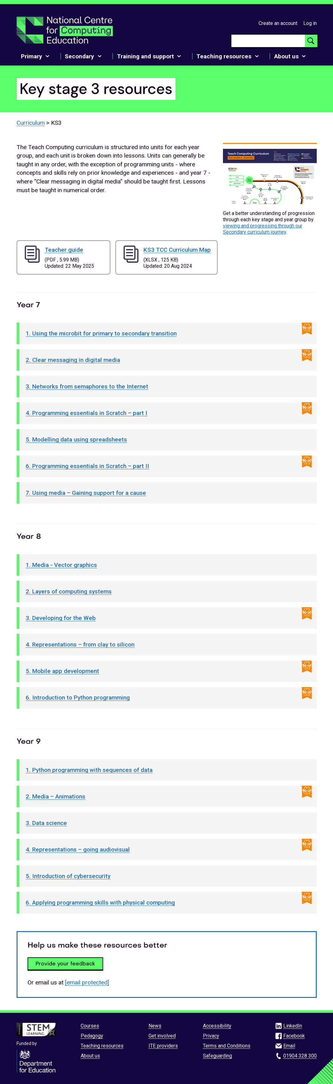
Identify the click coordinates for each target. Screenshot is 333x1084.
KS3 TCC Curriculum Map (177, 249)
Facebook (294, 1036)
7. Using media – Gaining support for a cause (86, 492)
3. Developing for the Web (61, 618)
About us (90, 1056)
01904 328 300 (300, 1056)
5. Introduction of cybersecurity (68, 876)
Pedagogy (92, 1036)
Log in (310, 23)
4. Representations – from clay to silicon (80, 644)
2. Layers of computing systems (69, 591)
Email (289, 1046)
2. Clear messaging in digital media (73, 360)
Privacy (211, 1036)
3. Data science (46, 823)
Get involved (162, 1036)
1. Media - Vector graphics (61, 565)
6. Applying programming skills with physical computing (100, 902)
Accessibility (217, 1026)
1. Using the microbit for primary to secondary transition (101, 333)
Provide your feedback (65, 963)
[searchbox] (268, 41)
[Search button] (311, 41)
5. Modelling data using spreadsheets (76, 439)
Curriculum (31, 122)
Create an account (278, 23)
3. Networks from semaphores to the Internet (87, 386)
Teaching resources (102, 1046)
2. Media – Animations (55, 796)
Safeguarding (217, 1056)
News (155, 1026)
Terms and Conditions (226, 1046)
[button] (270, 176)
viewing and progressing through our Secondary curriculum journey (262, 229)
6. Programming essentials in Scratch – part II (87, 466)
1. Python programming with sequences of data (89, 770)
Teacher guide (64, 249)
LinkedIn (292, 1026)
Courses (90, 1026)
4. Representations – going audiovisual (78, 849)
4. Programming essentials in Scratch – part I (86, 413)
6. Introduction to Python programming (78, 697)
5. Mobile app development (62, 671)
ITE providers (163, 1046)
